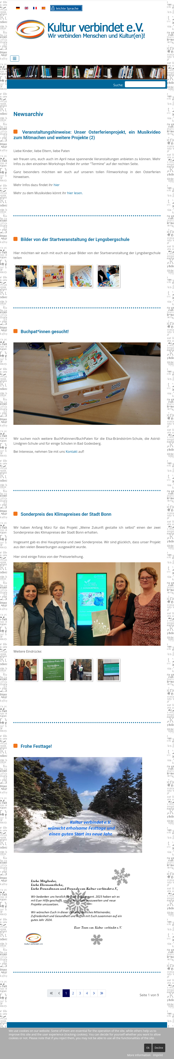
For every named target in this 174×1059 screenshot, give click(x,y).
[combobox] (145, 84)
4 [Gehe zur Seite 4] (87, 993)
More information (138, 1055)
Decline (159, 1047)
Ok (148, 1047)
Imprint (158, 1055)
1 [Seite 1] (66, 993)
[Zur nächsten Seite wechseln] (94, 993)
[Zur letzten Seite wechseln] (101, 993)
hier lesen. (75, 193)
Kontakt (72, 451)
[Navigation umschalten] (14, 58)
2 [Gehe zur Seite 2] (73, 993)
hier (57, 185)
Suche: (118, 85)
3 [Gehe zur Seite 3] (80, 993)
